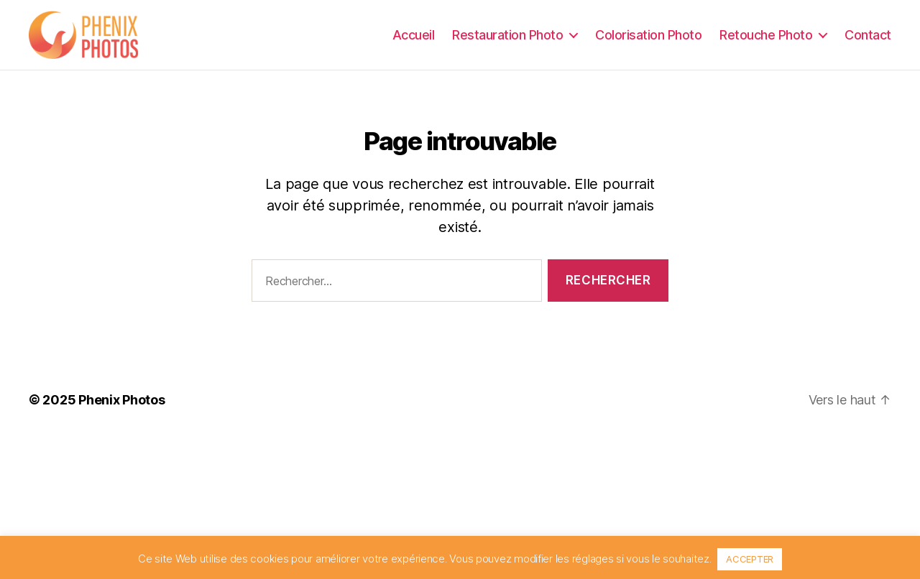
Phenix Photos (121, 409)
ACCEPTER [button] (749, 559)
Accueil (413, 39)
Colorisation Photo (648, 39)
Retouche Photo (765, 39)
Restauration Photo (507, 39)
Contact (868, 39)
